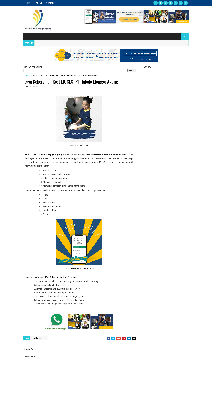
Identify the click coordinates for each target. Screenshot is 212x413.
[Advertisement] (79, 387)
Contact (50, 2)
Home (28, 2)
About (39, 2)
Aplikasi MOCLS (40, 75)
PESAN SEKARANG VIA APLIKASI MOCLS (79, 268)
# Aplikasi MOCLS (39, 338)
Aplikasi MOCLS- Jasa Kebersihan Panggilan (56, 277)
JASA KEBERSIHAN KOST (79, 145)
